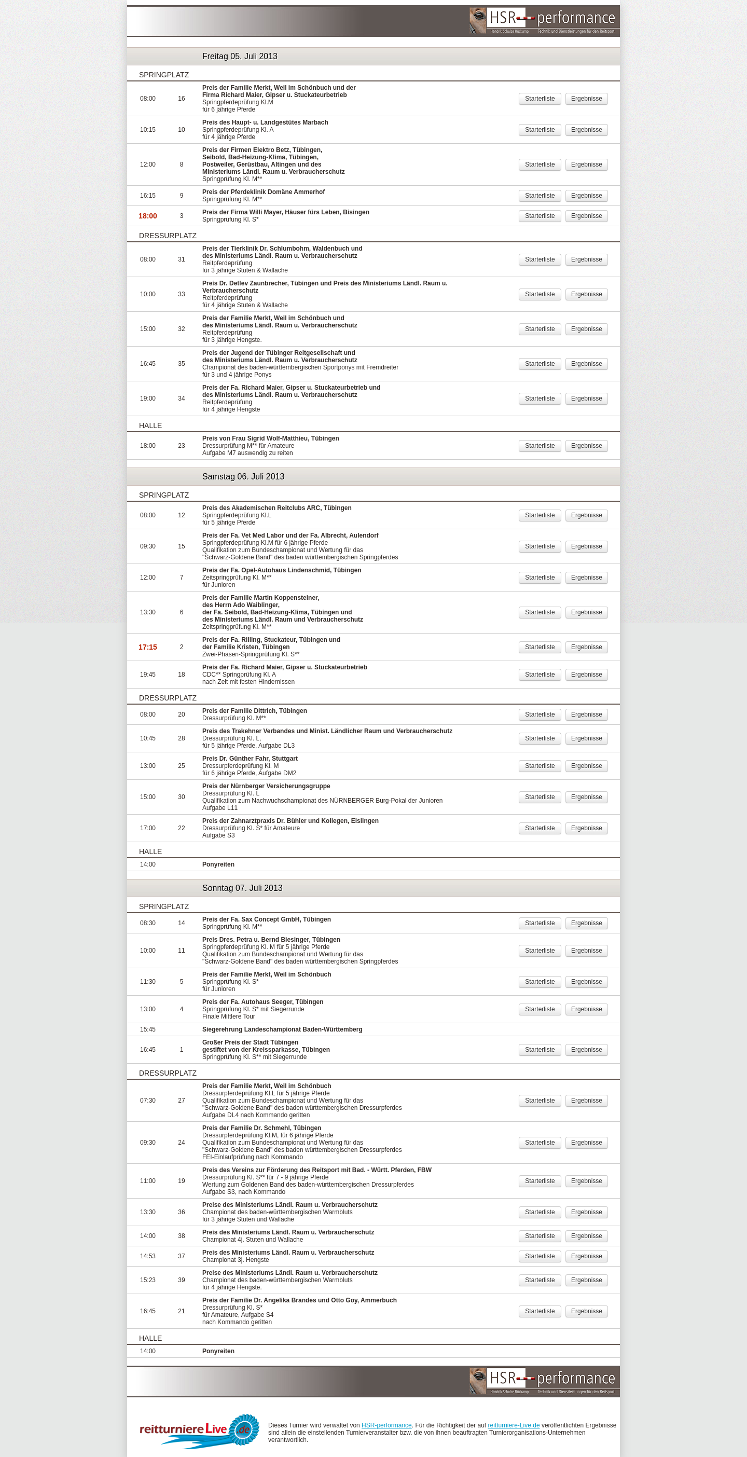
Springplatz (164, 75)
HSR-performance (387, 1425)
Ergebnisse (586, 98)
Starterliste (540, 98)
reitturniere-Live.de (514, 1425)
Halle (150, 425)
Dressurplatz (168, 235)
